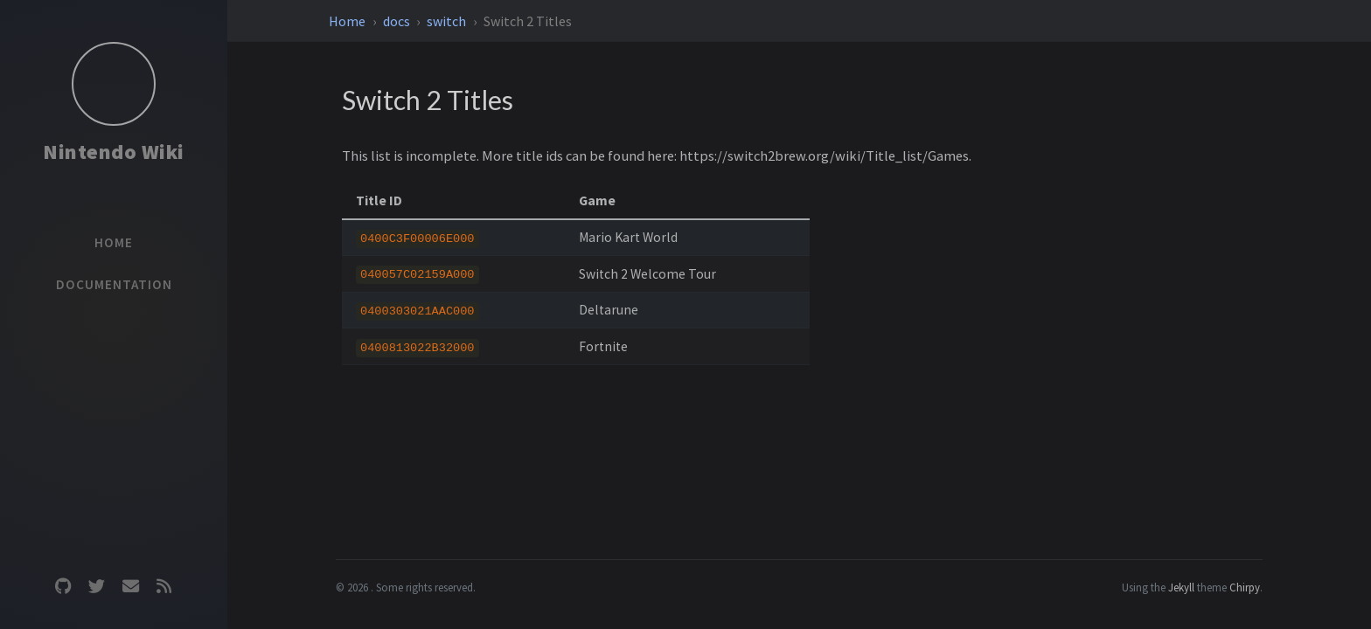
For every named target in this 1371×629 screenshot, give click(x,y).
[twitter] (97, 586)
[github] (63, 586)
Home (348, 21)
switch (448, 21)
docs (398, 21)
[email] (130, 586)
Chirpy (1244, 587)
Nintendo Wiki (113, 151)
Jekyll (1181, 587)
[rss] (163, 586)
